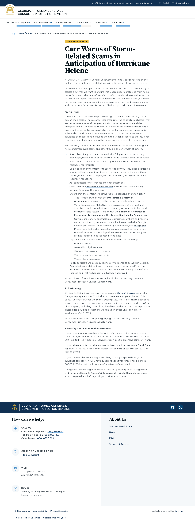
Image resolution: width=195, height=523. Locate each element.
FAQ (111, 438)
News (112, 432)
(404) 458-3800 (45, 438)
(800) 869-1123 (52, 435)
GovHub (179, 511)
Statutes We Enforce (120, 426)
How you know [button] (142, 3)
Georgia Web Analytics (54, 518)
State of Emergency (128, 293)
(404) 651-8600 (55, 431)
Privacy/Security (59, 511)
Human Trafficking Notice (27, 518)
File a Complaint (30, 455)
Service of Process (119, 444)
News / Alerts (25, 33)
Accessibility (40, 511)
